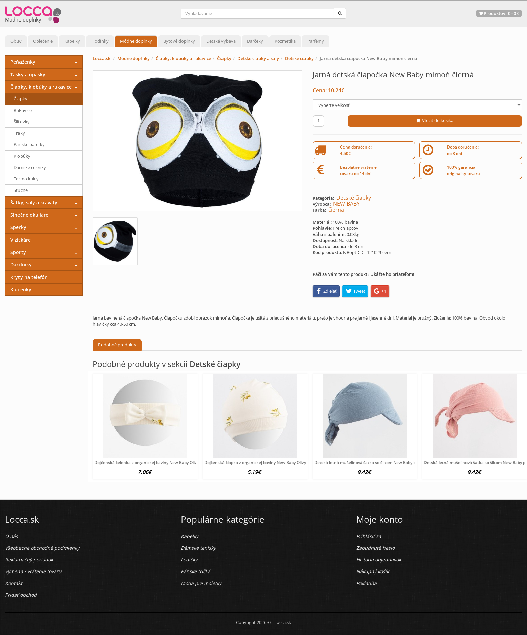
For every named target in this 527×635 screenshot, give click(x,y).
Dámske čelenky (30, 167)
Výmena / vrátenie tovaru (33, 571)
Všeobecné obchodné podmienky (42, 548)
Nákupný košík (372, 571)
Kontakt (13, 583)
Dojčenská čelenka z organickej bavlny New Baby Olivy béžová (153, 462)
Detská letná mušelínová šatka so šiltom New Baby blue (368, 462)
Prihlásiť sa (368, 536)
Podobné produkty (117, 345)
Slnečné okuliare (29, 215)
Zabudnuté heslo (375, 548)
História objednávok (378, 559)
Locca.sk (101, 58)
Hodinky (100, 41)
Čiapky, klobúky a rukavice (183, 58)
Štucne (21, 190)
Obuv (16, 41)
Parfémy (315, 41)
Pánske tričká (195, 571)
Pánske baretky (29, 144)
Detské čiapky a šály (258, 58)
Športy (18, 252)
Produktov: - (499, 13)
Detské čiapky (299, 58)
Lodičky (189, 559)
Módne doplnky (136, 41)
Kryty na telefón (29, 277)
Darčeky (255, 41)
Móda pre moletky (201, 583)
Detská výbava (221, 41)
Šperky (18, 227)
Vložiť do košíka (434, 120)
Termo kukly (26, 179)
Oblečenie (43, 41)
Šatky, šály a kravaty (33, 202)
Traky (19, 133)
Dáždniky (21, 264)
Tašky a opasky (27, 74)
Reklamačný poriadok (29, 559)
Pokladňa (366, 583)
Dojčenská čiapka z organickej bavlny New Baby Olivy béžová (262, 462)
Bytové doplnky (179, 41)
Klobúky (22, 156)
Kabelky (72, 41)
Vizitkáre (20, 240)
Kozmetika (285, 41)
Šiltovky (22, 122)
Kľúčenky (20, 289)
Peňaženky (22, 62)
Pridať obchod (21, 595)
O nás (11, 536)
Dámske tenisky (198, 548)
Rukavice (23, 110)
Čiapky (224, 58)
